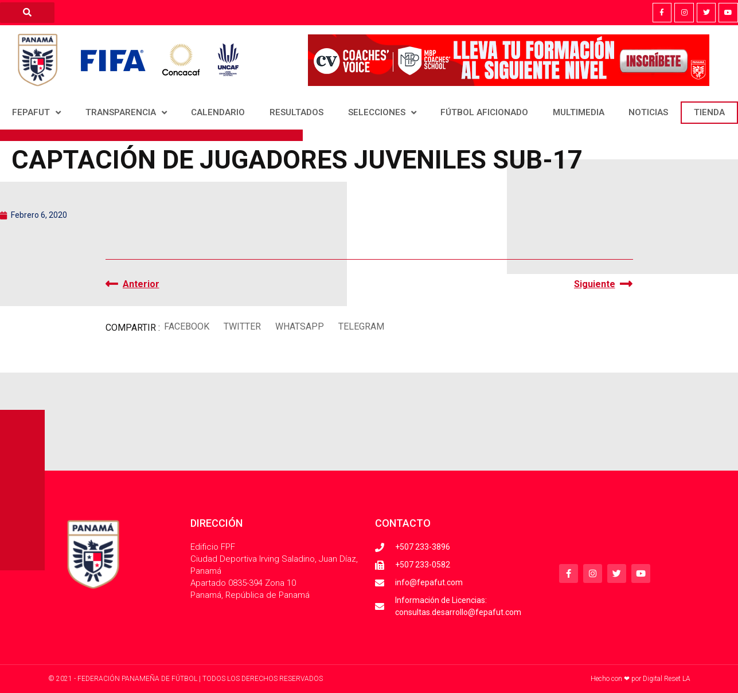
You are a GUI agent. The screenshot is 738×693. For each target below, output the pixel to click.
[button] (187, 326)
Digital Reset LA (666, 679)
